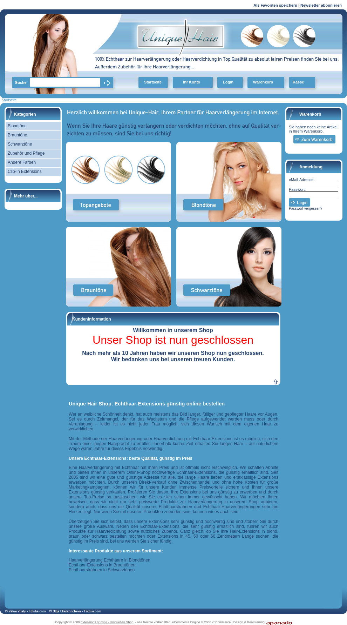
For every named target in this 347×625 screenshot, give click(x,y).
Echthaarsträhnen (85, 569)
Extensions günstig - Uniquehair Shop (107, 622)
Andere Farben (22, 162)
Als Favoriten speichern (275, 6)
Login (228, 82)
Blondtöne (17, 125)
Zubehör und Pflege (26, 153)
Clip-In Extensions (25, 171)
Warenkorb (263, 82)
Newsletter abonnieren (321, 5)
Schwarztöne (20, 144)
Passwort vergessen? (305, 208)
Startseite (153, 82)
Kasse (298, 82)
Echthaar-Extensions (88, 565)
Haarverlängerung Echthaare (96, 560)
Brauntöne (17, 135)
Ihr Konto (191, 82)
